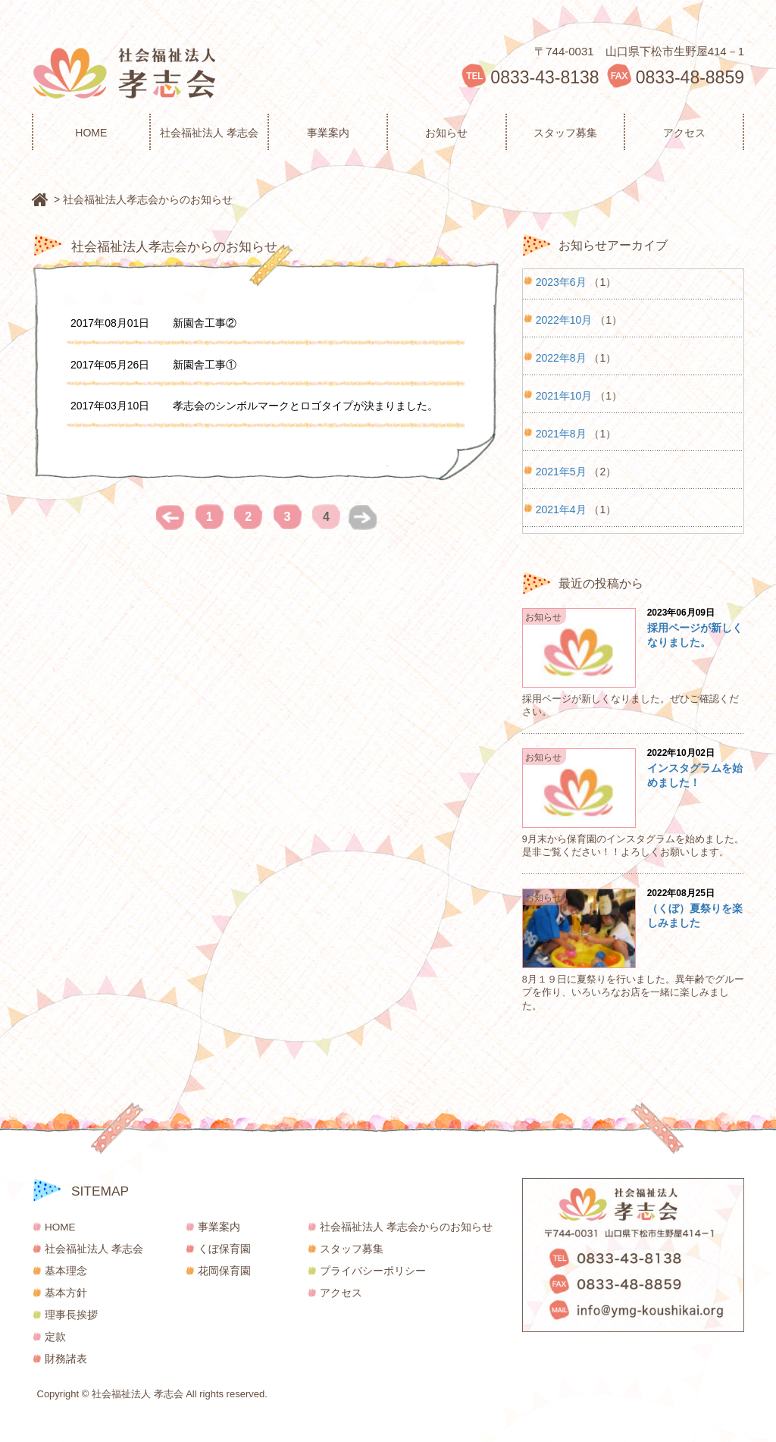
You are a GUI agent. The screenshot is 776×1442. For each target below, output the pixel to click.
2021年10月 (564, 395)
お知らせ (446, 133)
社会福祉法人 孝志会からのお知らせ (406, 1227)
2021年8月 (561, 432)
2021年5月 (561, 470)
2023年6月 (561, 281)
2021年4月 (561, 508)
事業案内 (328, 133)
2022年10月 (564, 319)
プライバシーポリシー (373, 1271)
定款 (55, 1337)
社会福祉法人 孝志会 (209, 133)
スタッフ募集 (565, 133)
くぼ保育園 (224, 1249)
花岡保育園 (224, 1271)
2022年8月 (561, 357)
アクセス (684, 133)
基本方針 (66, 1293)
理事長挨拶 (71, 1315)
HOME (91, 133)
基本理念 (66, 1271)
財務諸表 (66, 1359)
